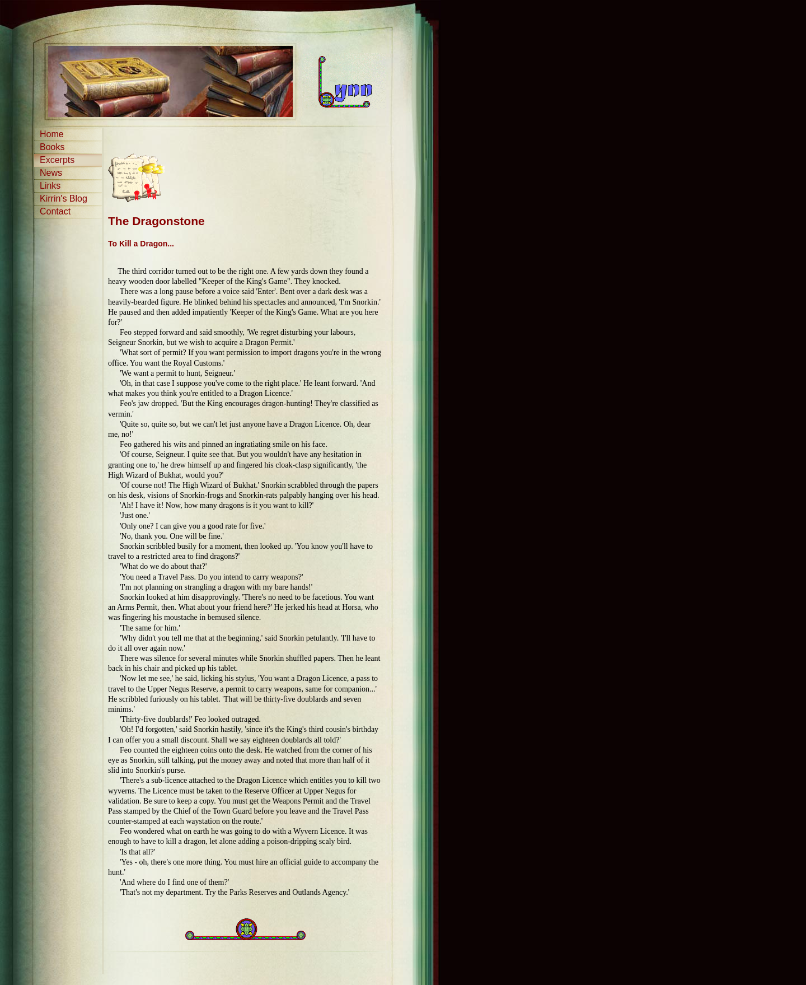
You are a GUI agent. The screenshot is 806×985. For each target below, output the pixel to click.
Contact (55, 211)
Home (52, 134)
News (51, 173)
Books (52, 147)
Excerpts (57, 160)
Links (50, 185)
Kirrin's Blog (63, 198)
